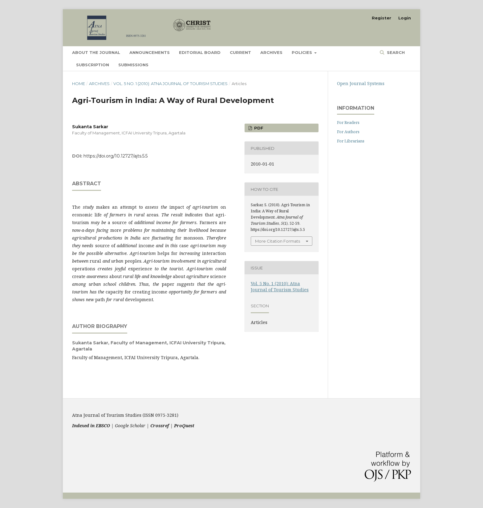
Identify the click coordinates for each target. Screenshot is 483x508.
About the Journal (96, 52)
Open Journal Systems (360, 83)
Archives (271, 52)
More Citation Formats (277, 241)
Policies (302, 52)
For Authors (348, 131)
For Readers (348, 122)
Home (78, 83)
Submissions (133, 64)
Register (381, 17)
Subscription (92, 64)
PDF (258, 127)
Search (395, 52)
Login (404, 17)
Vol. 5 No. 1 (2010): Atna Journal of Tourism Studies (170, 83)
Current (240, 52)
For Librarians (350, 141)
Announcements (149, 52)
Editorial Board (200, 52)
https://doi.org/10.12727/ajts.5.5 (115, 156)
